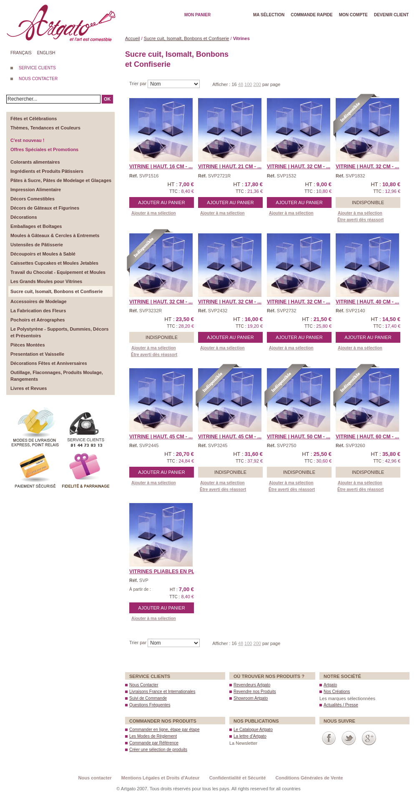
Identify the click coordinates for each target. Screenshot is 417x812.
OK (107, 98)
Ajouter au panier (161, 202)
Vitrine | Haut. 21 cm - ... (229, 166)
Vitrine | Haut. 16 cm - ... (161, 166)
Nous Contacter (143, 685)
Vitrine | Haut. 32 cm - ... (298, 166)
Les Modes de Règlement (153, 736)
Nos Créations (337, 691)
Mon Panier (197, 15)
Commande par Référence (153, 743)
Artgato (330, 685)
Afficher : (221, 84)
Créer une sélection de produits (158, 749)
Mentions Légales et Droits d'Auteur (160, 777)
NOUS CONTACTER (38, 78)
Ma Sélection (268, 15)
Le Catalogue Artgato (253, 729)
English (46, 53)
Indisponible (368, 202)
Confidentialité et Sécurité (237, 777)
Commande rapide (312, 15)
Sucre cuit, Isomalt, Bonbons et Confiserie (186, 38)
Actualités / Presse (341, 705)
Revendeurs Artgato (252, 685)
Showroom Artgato (251, 698)
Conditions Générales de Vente (309, 777)
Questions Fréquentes (149, 705)
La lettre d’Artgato (250, 736)
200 (257, 84)
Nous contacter (95, 777)
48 (240, 84)
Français (21, 53)
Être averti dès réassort (360, 220)
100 (248, 84)
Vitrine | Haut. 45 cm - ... (161, 437)
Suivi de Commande (148, 698)
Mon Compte (353, 15)
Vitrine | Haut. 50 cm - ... (298, 437)
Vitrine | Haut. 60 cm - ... (367, 437)
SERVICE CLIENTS (37, 68)
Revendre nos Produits (255, 691)
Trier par (138, 83)
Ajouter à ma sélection (153, 213)
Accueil (132, 38)
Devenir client (391, 15)
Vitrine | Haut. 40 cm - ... (367, 302)
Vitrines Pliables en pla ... (166, 571)
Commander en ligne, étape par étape (164, 729)
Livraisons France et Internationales (162, 691)
